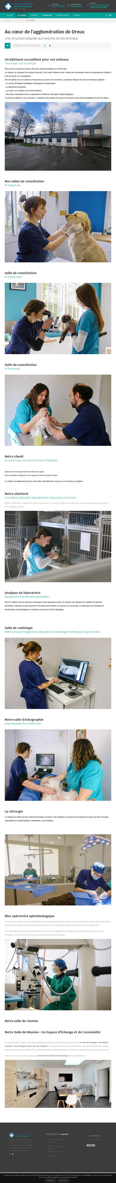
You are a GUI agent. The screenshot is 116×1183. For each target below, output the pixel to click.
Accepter (50, 1180)
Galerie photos (63, 15)
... (86, 15)
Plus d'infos (63, 1180)
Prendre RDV (47, 15)
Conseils (77, 15)
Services (34, 15)
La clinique (21, 15)
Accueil (10, 15)
